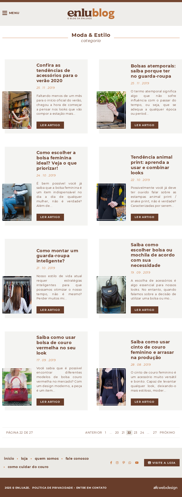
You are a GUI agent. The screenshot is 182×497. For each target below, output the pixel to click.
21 (123, 432)
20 (117, 432)
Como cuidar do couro (28, 467)
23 (135, 432)
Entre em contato (91, 487)
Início (9, 458)
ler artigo (50, 125)
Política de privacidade (52, 487)
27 (155, 432)
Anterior (93, 432)
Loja (24, 458)
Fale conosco (77, 458)
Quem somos (47, 458)
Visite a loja (162, 462)
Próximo (168, 432)
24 (142, 432)
